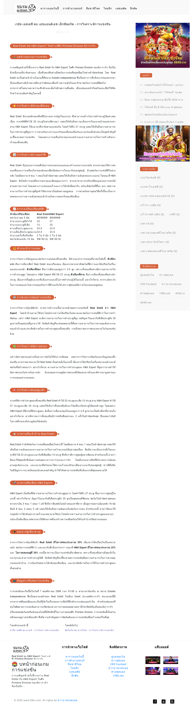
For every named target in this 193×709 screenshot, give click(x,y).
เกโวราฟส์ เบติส (152, 214)
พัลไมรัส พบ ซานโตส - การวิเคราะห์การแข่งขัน (89, 630)
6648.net (146, 302)
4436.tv (180, 293)
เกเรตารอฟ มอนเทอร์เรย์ (157, 195)
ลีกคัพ (133, 8)
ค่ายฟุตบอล (147, 293)
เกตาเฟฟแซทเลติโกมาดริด (158, 251)
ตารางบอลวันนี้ (50, 8)
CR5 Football (148, 284)
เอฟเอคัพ (121, 8)
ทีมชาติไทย (93, 8)
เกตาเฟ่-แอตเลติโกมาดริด (158, 232)
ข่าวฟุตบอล (166, 274)
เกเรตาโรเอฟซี (151, 186)
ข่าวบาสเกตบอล (171, 284)
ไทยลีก (108, 8)
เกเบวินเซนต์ (150, 177)
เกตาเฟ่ (147, 223)
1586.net (164, 293)
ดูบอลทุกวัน (147, 274)
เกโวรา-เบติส (150, 205)
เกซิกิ (174, 214)
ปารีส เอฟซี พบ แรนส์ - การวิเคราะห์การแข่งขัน (34, 630)
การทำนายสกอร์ (72, 8)
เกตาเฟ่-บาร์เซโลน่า (154, 241)
